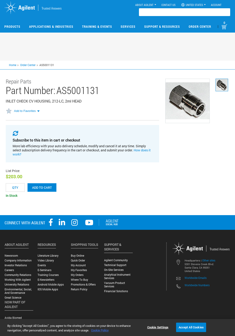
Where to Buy (79, 279)
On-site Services (114, 270)
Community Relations (18, 275)
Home (12, 65)
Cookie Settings (158, 327)
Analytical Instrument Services (117, 276)
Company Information (18, 260)
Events (42, 265)
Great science (13, 297)
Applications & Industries (51, 26)
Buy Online (77, 255)
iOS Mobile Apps (48, 289)
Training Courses (48, 275)
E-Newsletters (46, 279)
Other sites (208, 260)
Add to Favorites (25, 111)
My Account (78, 265)
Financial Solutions (116, 291)
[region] (117, 327)
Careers (9, 270)
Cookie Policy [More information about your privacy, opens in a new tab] (100, 330)
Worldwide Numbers (197, 285)
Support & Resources (162, 26)
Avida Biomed (13, 317)
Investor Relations (16, 265)
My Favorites (79, 270)
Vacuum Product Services (114, 284)
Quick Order (78, 260)
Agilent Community (116, 260)
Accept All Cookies (191, 327)
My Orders (77, 275)
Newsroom (11, 255)
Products (12, 26)
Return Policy (79, 289)
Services (128, 26)
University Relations (17, 284)
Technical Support (115, 265)
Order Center (200, 26)
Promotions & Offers (83, 284)
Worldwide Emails (196, 278)
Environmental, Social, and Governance (18, 291)
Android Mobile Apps (51, 284)
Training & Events (97, 26)
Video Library (46, 260)
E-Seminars (44, 270)
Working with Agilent (18, 279)
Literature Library (48, 255)
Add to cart (42, 187)
